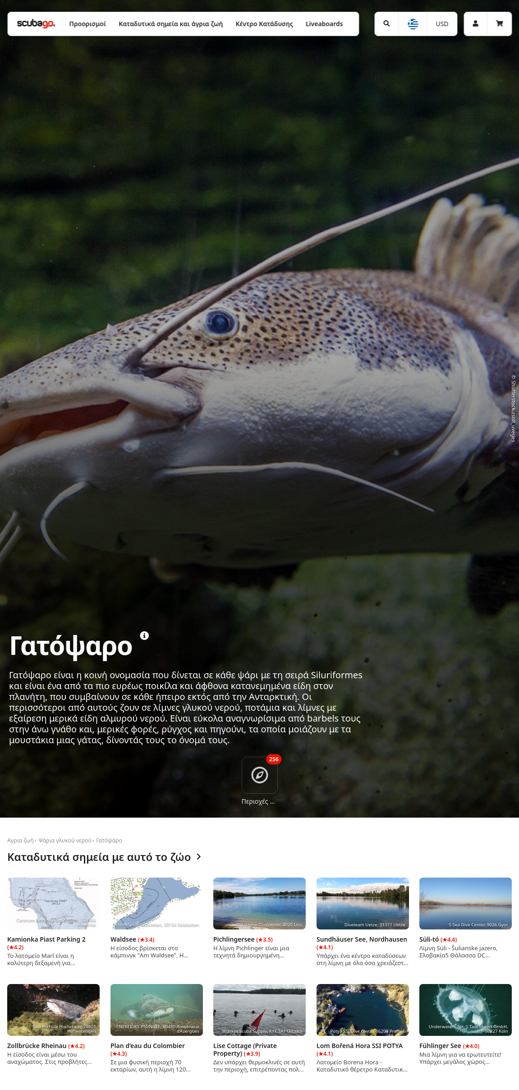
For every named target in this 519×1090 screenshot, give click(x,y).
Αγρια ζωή (20, 840)
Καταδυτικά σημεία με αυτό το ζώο (104, 857)
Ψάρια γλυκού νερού (65, 840)
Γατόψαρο (109, 840)
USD (442, 23)
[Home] (36, 23)
